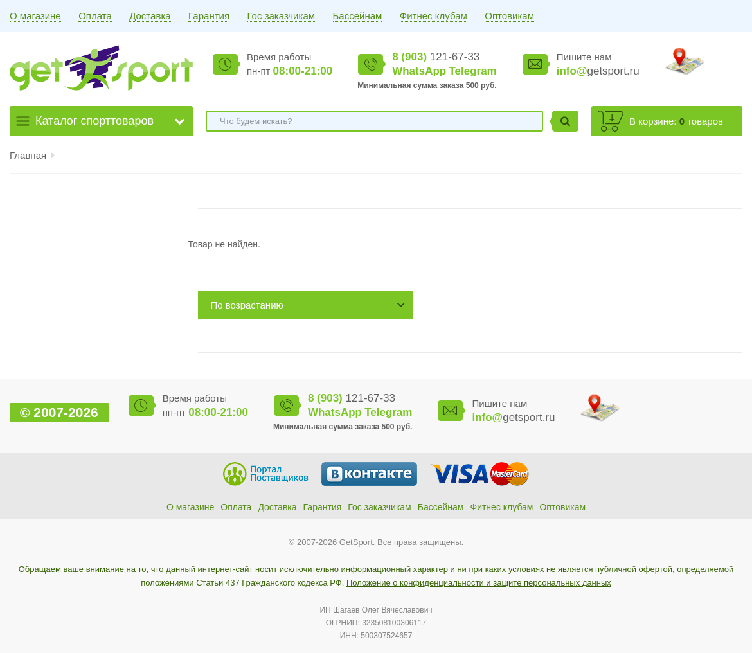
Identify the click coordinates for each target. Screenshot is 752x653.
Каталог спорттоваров (94, 120)
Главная (28, 155)
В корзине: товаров (676, 121)
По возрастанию (247, 305)
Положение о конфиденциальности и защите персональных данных (478, 582)
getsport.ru (598, 71)
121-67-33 (435, 57)
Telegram (472, 71)
